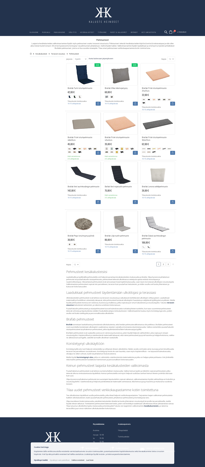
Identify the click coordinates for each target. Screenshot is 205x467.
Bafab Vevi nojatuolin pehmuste (118, 186)
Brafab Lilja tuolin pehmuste (117, 235)
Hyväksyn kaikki (41, 460)
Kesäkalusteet (41, 54)
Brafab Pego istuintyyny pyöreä (81, 235)
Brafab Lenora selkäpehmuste (155, 186)
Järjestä (69, 59)
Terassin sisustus (58, 54)
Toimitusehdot (123, 436)
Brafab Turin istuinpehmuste (80, 88)
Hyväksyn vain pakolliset (60, 460)
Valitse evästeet (78, 460)
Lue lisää (89, 460)
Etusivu (31, 53)
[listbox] (83, 97)
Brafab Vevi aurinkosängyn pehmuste (83, 186)
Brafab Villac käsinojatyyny (116, 88)
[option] (70, 97)
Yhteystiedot (123, 430)
